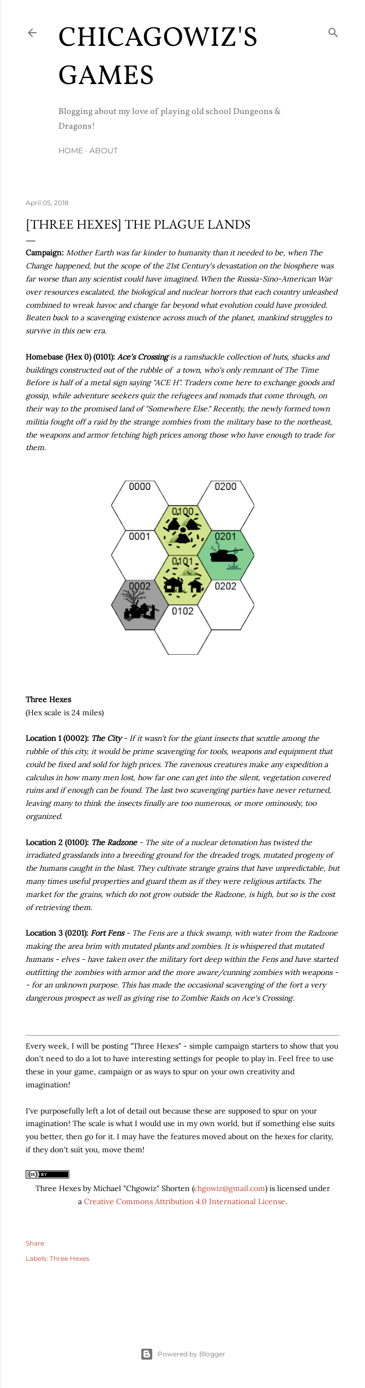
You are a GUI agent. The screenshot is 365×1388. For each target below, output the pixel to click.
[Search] (333, 30)
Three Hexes (69, 1258)
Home (70, 150)
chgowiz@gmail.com (229, 1188)
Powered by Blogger (182, 1354)
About (103, 150)
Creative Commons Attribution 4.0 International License (184, 1201)
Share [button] (35, 1243)
